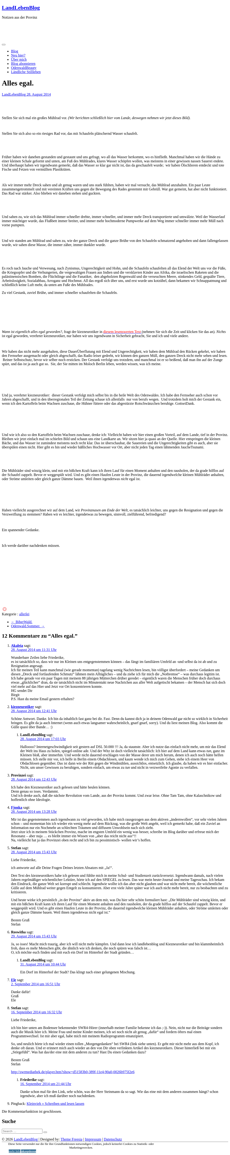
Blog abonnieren (23, 64)
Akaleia (17, 646)
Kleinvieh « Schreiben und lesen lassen (55, 1104)
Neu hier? (18, 55)
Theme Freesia (71, 1139)
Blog (14, 51)
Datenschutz (113, 1139)
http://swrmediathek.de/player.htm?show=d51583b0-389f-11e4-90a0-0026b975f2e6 (73, 1072)
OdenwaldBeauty (23, 68)
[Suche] (22, 1131)
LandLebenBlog (21, 8)
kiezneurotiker (22, 707)
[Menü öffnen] (4, 44)
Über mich (19, 59)
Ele (13, 980)
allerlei (24, 614)
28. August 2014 (39, 94)
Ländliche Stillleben (26, 72)
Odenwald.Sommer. (28, 626)
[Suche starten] (45, 1132)
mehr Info (15, 1151)
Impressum (93, 1139)
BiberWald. (21, 622)
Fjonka (16, 807)
